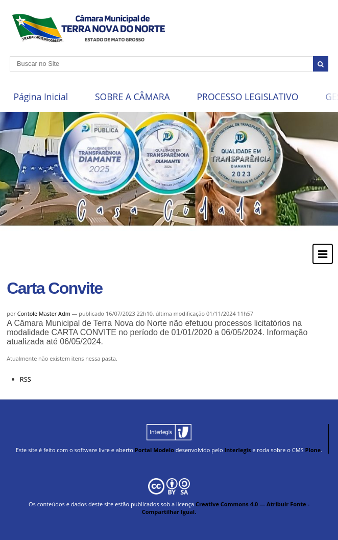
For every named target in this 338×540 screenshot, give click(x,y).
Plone (313, 450)
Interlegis (237, 450)
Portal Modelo (154, 450)
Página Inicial (40, 96)
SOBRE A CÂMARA (132, 96)
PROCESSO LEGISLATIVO (247, 96)
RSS (25, 379)
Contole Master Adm (43, 313)
